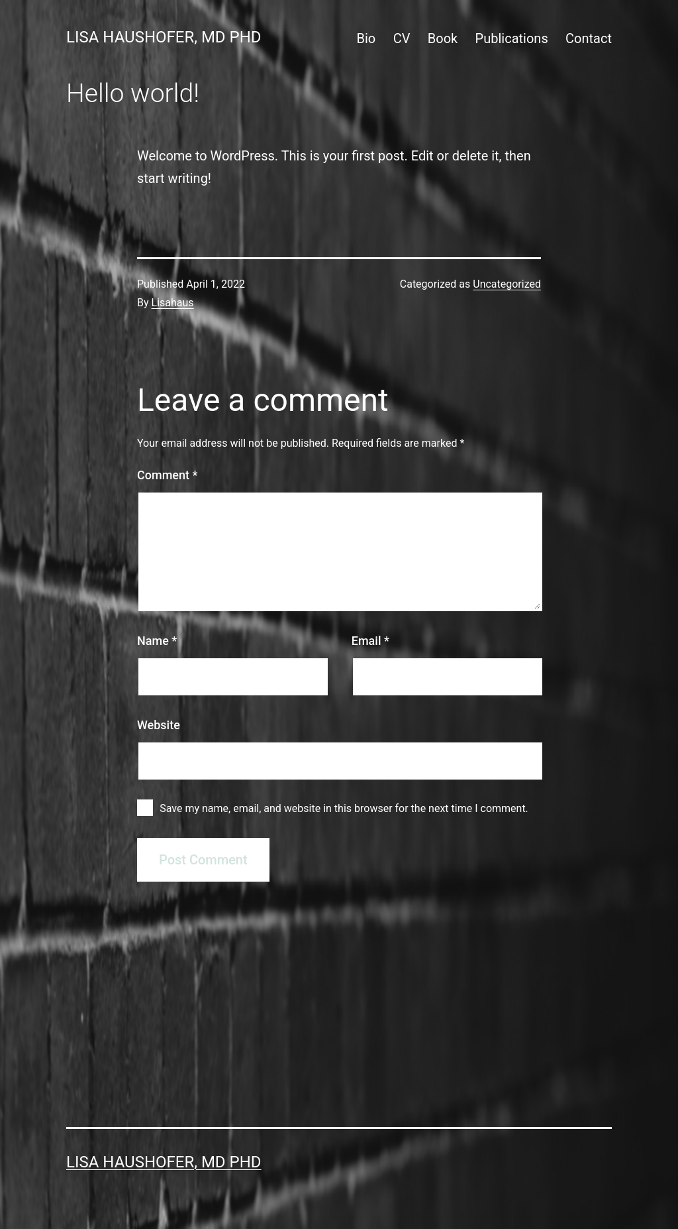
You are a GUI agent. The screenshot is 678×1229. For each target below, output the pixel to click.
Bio (366, 38)
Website (158, 725)
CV (402, 38)
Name (157, 641)
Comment (167, 475)
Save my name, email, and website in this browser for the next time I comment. (344, 808)
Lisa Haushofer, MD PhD (164, 37)
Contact (588, 38)
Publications (511, 38)
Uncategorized (507, 284)
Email (370, 641)
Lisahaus (173, 302)
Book (443, 38)
